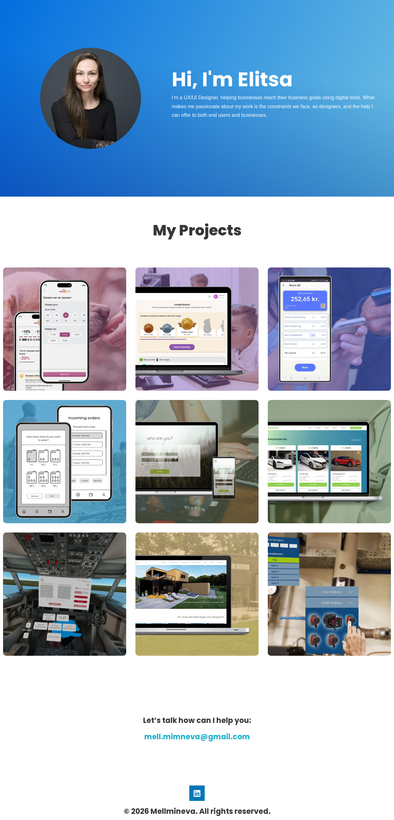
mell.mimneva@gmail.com (197, 737)
